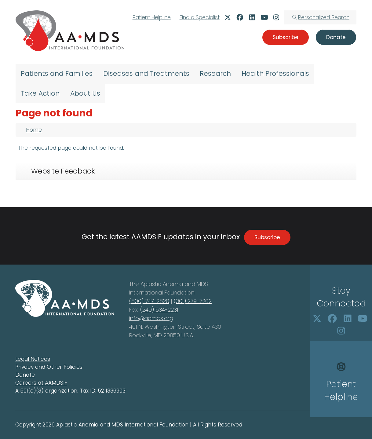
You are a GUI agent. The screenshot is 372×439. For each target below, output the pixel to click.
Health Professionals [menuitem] (275, 73)
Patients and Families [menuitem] (57, 73)
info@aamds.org (151, 318)
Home (34, 130)
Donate (25, 375)
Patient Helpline (152, 17)
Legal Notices (32, 359)
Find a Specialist (200, 17)
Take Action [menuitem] (40, 93)
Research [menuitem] (215, 73)
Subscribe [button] (285, 37)
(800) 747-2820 (149, 301)
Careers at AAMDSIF (41, 382)
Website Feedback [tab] (63, 171)
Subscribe (267, 237)
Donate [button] (336, 37)
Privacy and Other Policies (48, 367)
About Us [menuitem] (85, 93)
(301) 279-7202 (193, 301)
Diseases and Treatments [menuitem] (146, 73)
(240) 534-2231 (159, 309)
